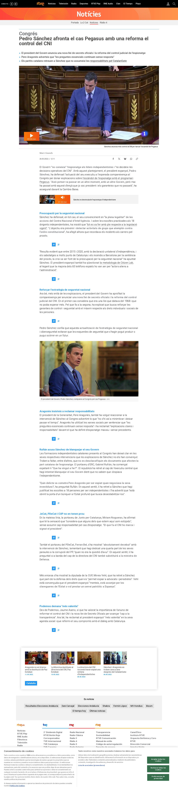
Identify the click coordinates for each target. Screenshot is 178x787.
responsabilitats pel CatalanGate (108, 60)
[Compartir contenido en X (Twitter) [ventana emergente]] (119, 158)
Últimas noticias (97, 711)
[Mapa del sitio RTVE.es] (118, 768)
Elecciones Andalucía (88, 706)
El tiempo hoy (79, 711)
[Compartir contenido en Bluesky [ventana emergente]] (125, 158)
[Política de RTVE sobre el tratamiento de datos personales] (40, 768)
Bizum (149, 706)
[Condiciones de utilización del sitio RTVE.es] (21, 768)
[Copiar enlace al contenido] (137, 158)
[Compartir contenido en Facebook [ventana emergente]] (113, 158)
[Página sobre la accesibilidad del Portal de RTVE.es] (103, 768)
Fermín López (120, 706)
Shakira (106, 706)
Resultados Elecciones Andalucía (42, 706)
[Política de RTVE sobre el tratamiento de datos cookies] (62, 768)
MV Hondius (137, 706)
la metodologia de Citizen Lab (116, 262)
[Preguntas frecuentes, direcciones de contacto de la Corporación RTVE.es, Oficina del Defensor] (131, 768)
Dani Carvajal (68, 706)
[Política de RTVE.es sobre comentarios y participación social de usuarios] (151, 768)
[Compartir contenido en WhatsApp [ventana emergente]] (131, 158)
